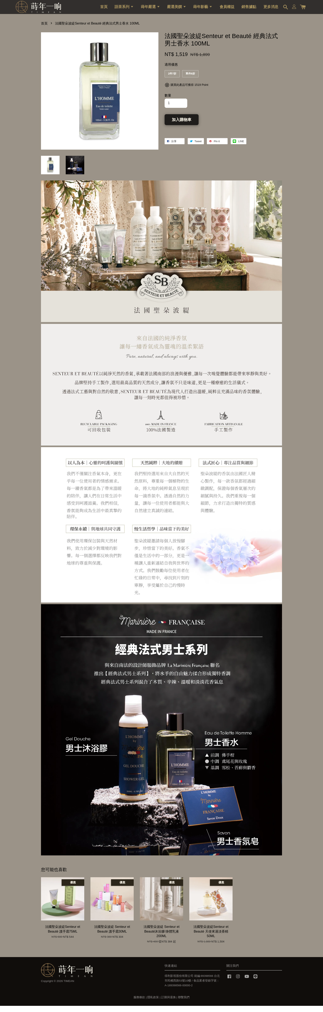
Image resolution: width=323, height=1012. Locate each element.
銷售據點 (248, 9)
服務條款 (139, 1003)
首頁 (104, 9)
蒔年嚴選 (150, 9)
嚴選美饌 (176, 9)
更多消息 (270, 9)
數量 (168, 101)
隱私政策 (153, 1003)
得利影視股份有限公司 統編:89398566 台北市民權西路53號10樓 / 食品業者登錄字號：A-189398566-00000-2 (192, 987)
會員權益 (227, 9)
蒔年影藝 (202, 9)
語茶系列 (124, 9)
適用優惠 (171, 71)
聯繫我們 (184, 1003)
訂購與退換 (168, 1003)
